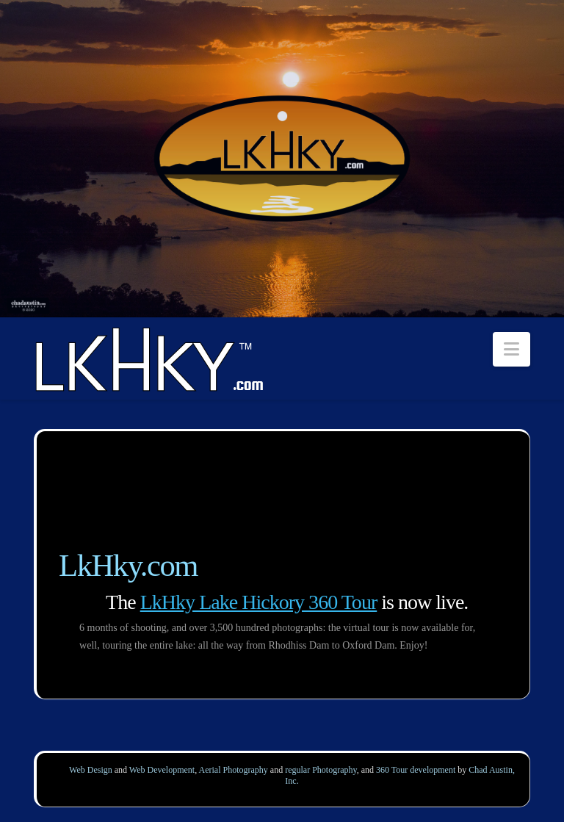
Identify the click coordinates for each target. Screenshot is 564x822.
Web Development (162, 770)
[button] (511, 349)
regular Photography (321, 770)
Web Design (90, 770)
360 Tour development (415, 770)
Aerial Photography (233, 770)
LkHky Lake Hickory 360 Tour (258, 602)
